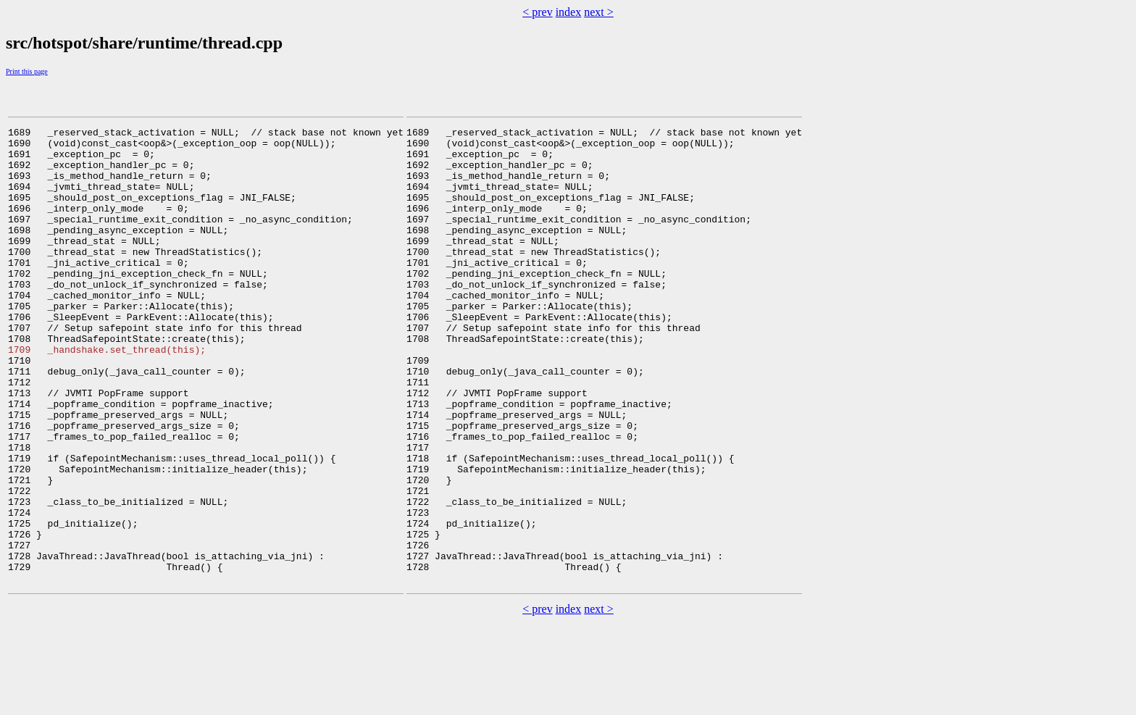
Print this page (27, 71)
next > (599, 12)
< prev (537, 12)
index (569, 12)
